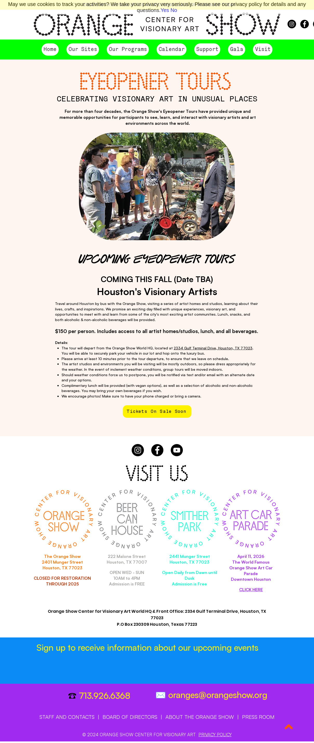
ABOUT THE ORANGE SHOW (199, 717)
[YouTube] (177, 450)
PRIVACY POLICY (215, 734)
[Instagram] (292, 24)
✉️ (161, 695)
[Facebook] (304, 24)
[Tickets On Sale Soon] (157, 411)
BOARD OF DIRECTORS (130, 717)
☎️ (73, 696)
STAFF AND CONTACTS (67, 717)
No (173, 10)
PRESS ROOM (258, 717)
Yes (165, 10)
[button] (82, 49)
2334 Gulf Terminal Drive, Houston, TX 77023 (213, 348)
